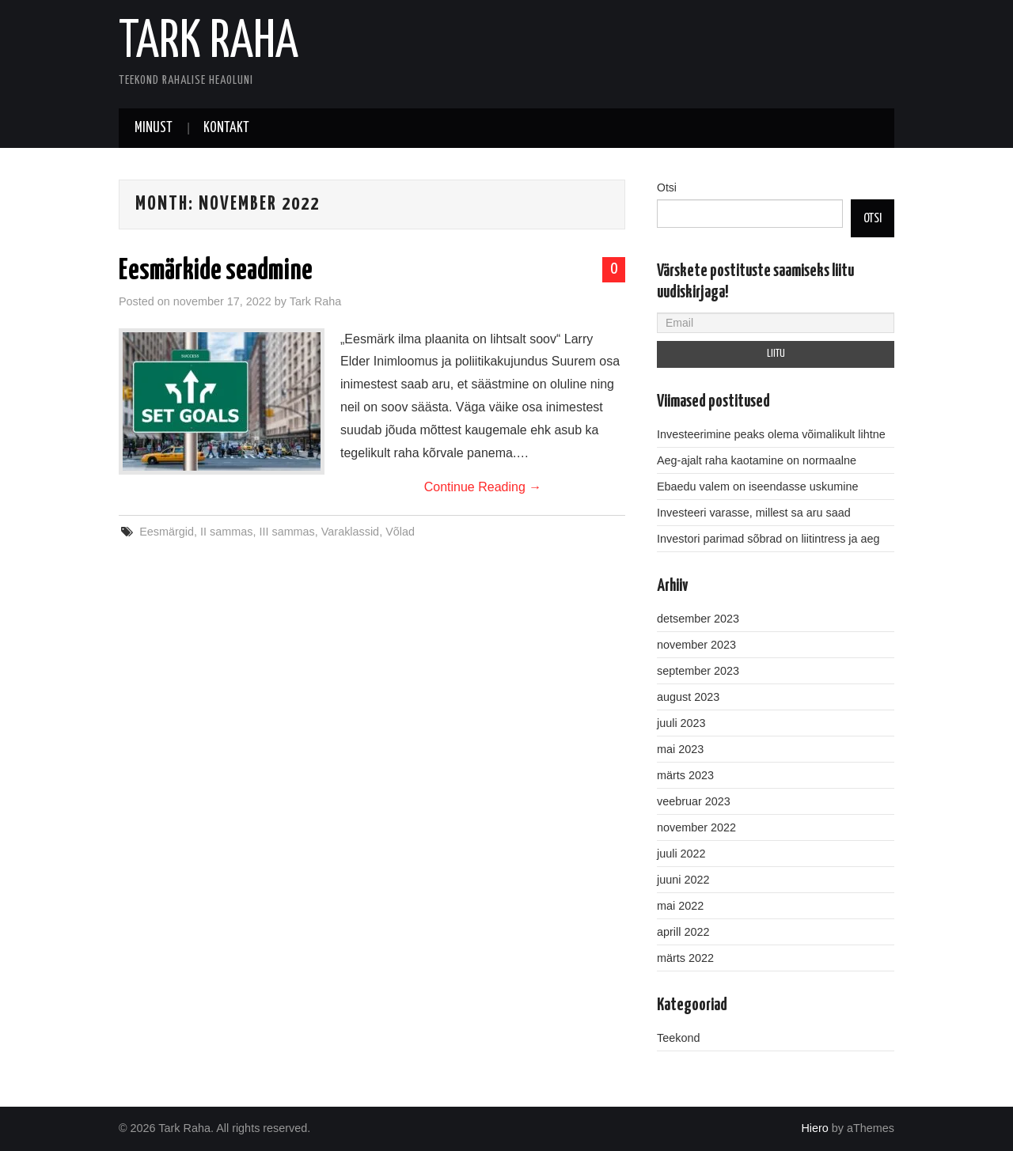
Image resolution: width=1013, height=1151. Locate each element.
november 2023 (696, 644)
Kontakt (226, 128)
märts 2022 (685, 958)
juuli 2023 (681, 723)
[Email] (775, 322)
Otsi (667, 187)
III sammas (286, 531)
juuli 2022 (681, 853)
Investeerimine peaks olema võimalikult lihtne (771, 434)
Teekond (678, 1038)
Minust (154, 128)
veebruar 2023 (693, 801)
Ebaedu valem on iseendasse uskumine (757, 486)
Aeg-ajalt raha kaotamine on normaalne (756, 460)
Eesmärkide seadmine (216, 271)
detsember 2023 (698, 618)
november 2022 (696, 827)
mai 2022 (680, 905)
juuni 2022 (683, 879)
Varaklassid (350, 531)
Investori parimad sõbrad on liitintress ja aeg (768, 538)
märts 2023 (685, 775)
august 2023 (688, 697)
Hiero (814, 1128)
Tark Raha (208, 42)
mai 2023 (680, 749)
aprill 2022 (683, 932)
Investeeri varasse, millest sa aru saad (754, 512)
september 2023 (698, 670)
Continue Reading (483, 487)
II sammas (226, 531)
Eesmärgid (166, 531)
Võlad (400, 531)
